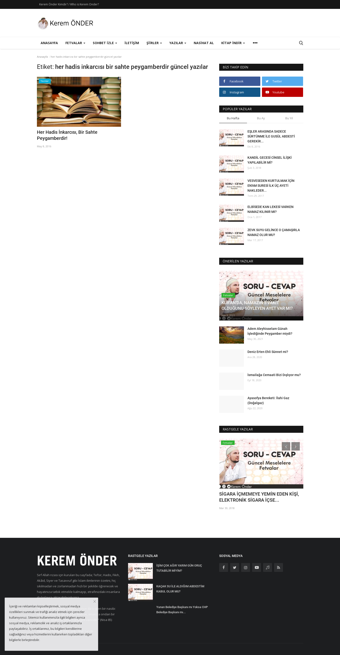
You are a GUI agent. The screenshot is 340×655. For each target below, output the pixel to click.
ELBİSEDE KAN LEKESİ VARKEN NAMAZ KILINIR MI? (270, 209)
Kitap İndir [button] (233, 43)
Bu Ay (261, 118)
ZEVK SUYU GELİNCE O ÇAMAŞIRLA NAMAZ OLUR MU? (273, 232)
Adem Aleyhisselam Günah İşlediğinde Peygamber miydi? (269, 331)
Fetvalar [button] (75, 43)
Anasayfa (49, 43)
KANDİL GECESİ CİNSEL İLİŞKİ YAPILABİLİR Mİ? (269, 160)
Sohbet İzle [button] (105, 43)
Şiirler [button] (154, 43)
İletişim (132, 43)
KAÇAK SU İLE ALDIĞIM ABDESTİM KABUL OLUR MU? (180, 589)
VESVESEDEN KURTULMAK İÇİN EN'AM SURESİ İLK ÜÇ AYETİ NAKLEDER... (270, 185)
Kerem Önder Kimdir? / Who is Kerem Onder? (69, 4)
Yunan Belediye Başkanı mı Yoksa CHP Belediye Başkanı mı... (182, 609)
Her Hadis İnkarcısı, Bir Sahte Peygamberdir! (67, 135)
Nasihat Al (204, 43)
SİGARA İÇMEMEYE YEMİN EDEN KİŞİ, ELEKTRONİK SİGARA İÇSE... (259, 497)
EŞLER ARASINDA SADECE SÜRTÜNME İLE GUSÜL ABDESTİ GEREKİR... (271, 136)
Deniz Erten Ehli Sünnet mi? (267, 352)
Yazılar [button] (177, 43)
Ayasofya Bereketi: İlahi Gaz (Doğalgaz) (268, 400)
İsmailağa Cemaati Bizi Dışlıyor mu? (274, 375)
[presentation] (286, 446)
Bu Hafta (233, 118)
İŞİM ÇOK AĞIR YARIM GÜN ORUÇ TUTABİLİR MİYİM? (179, 568)
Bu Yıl (289, 118)
